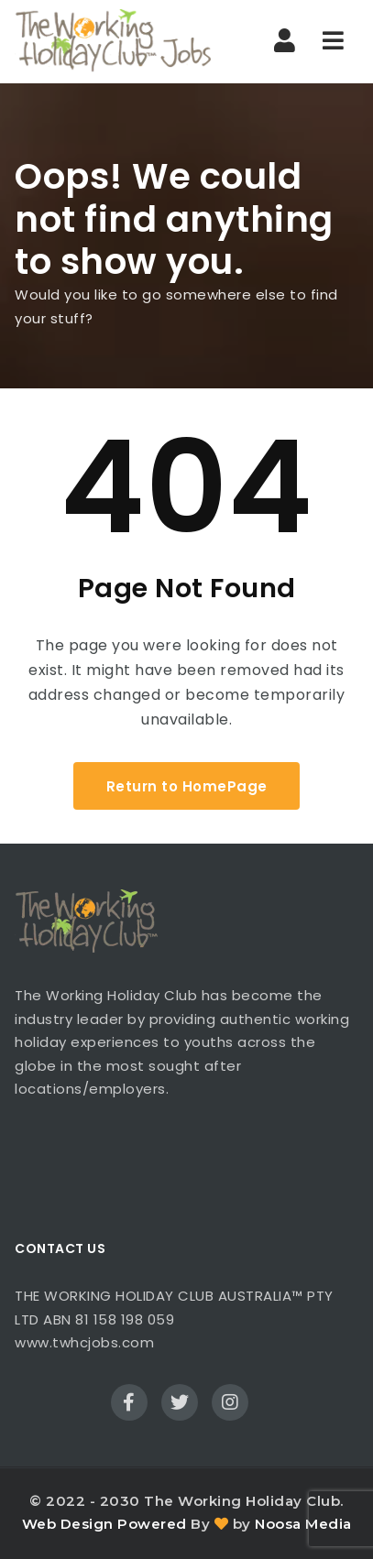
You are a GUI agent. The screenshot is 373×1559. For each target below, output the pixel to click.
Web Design (68, 1523)
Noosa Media (303, 1523)
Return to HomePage (187, 786)
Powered (152, 1523)
